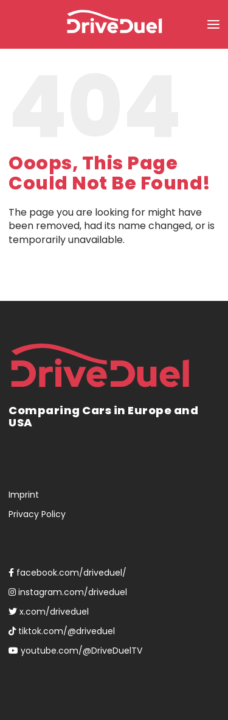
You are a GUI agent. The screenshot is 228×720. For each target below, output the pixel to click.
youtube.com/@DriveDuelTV (75, 650)
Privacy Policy (37, 514)
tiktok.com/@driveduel (62, 631)
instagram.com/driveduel (68, 592)
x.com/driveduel (49, 611)
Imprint (24, 495)
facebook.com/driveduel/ (67, 572)
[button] (213, 24)
